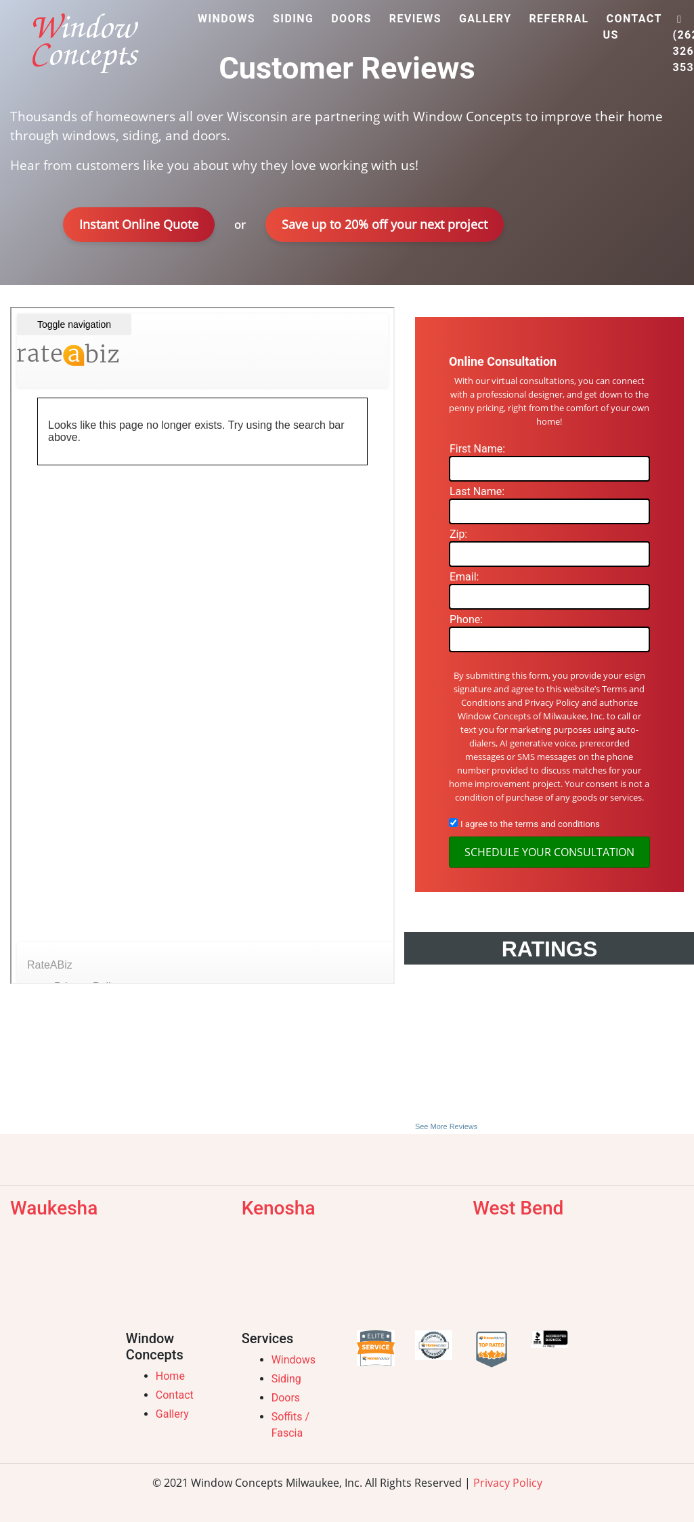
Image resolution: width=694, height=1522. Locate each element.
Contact (175, 1395)
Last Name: (477, 491)
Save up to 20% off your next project (384, 224)
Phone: (466, 619)
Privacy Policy (507, 1482)
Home (170, 1376)
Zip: (458, 534)
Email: (464, 576)
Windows (294, 1359)
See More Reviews (446, 1126)
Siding (286, 1378)
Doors (286, 1397)
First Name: (477, 448)
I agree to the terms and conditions (530, 824)
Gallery (172, 1414)
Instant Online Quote (138, 224)
